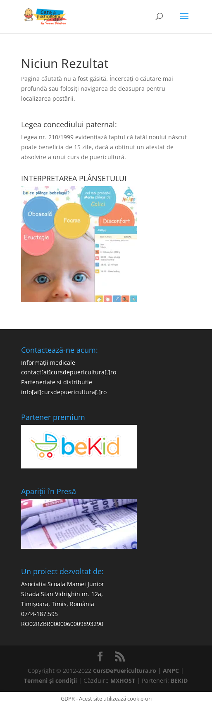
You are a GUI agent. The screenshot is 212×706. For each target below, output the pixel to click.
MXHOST (122, 680)
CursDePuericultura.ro (124, 670)
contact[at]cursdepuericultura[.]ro (68, 372)
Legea (29, 137)
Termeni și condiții (50, 680)
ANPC (171, 670)
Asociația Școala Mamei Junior (62, 584)
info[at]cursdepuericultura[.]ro (64, 392)
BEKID (179, 680)
